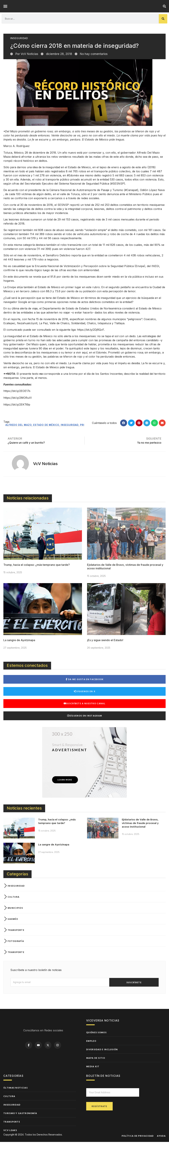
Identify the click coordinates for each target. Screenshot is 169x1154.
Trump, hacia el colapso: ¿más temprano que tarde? (36, 577)
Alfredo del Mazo (18, 436)
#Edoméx (73, 187)
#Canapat (131, 202)
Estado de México (46, 436)
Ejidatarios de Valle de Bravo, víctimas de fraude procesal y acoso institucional (140, 835)
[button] (5, 12)
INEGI (155, 278)
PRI (82, 436)
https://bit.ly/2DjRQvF (90, 341)
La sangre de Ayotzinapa (19, 652)
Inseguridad (19, 50)
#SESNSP (117, 195)
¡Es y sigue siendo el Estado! (105, 652)
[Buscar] (163, 31)
